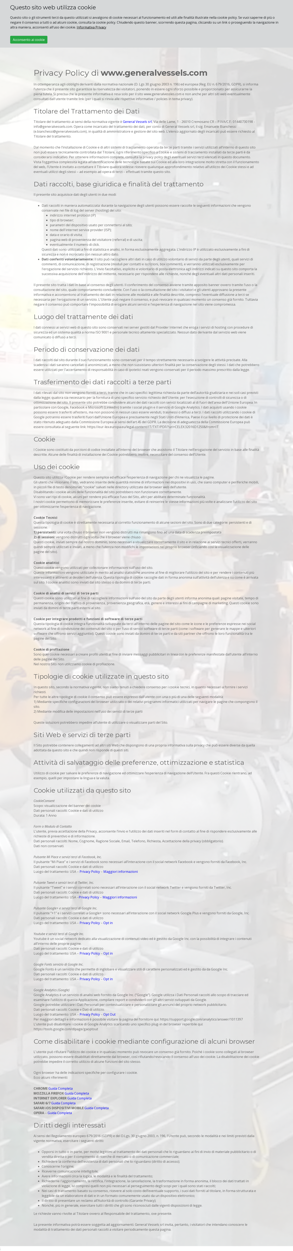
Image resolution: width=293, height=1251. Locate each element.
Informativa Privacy (91, 27)
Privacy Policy (90, 871)
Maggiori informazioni (120, 871)
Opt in (108, 923)
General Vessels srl (137, 121)
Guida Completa (60, 1088)
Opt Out (109, 1014)
